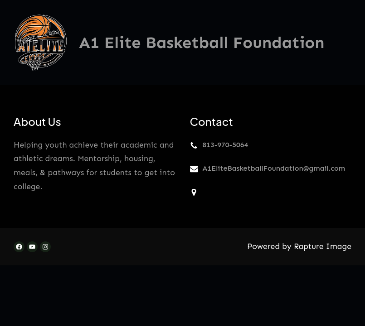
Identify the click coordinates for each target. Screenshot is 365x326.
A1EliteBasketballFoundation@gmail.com (274, 168)
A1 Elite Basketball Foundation (202, 42)
